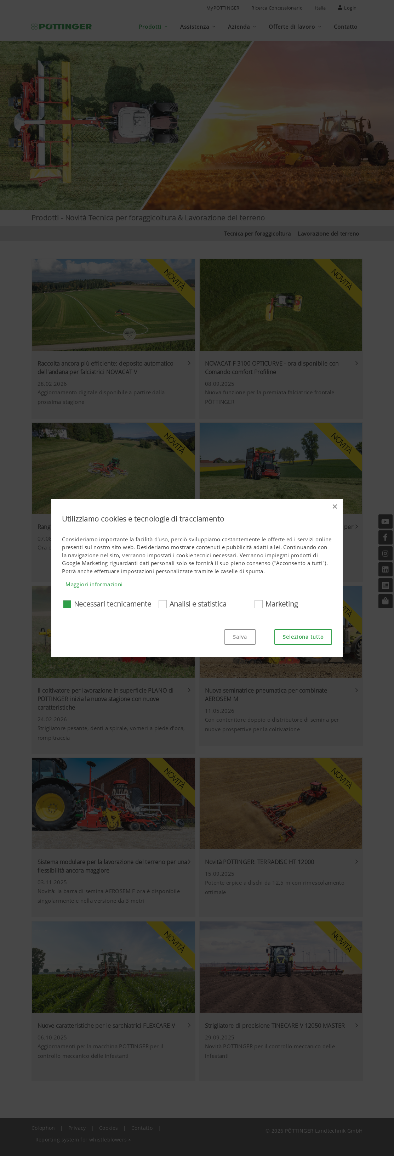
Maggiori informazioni (93, 584)
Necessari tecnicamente (112, 604)
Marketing (281, 604)
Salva (240, 636)
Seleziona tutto (303, 636)
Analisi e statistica (198, 604)
